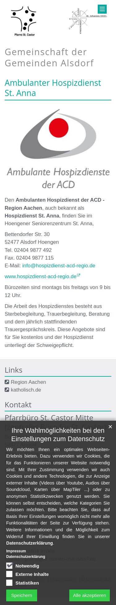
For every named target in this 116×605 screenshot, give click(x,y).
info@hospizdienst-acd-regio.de (58, 266)
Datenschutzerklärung (29, 581)
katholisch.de (26, 390)
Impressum (16, 590)
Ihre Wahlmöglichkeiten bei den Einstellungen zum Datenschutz (58, 473)
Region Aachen (28, 382)
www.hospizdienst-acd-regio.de (40, 276)
